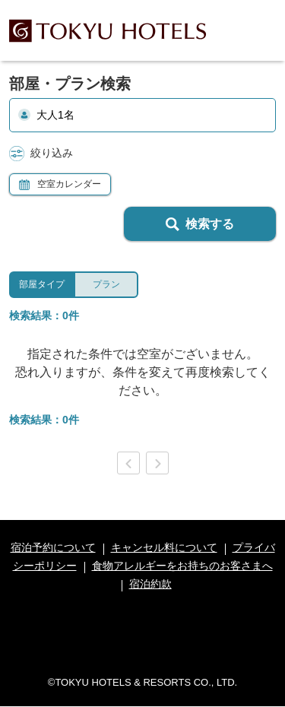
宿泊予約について (53, 547)
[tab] (41, 284)
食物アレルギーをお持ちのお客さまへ (182, 566)
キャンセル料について (164, 547)
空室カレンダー (60, 184)
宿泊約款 (150, 584)
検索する (200, 224)
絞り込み (41, 153)
